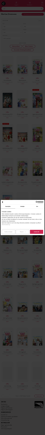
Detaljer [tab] (22, 206)
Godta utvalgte (8, 231)
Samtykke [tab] (8, 206)
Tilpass (22, 231)
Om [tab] (37, 206)
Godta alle (36, 231)
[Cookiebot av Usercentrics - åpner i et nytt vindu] (36, 202)
